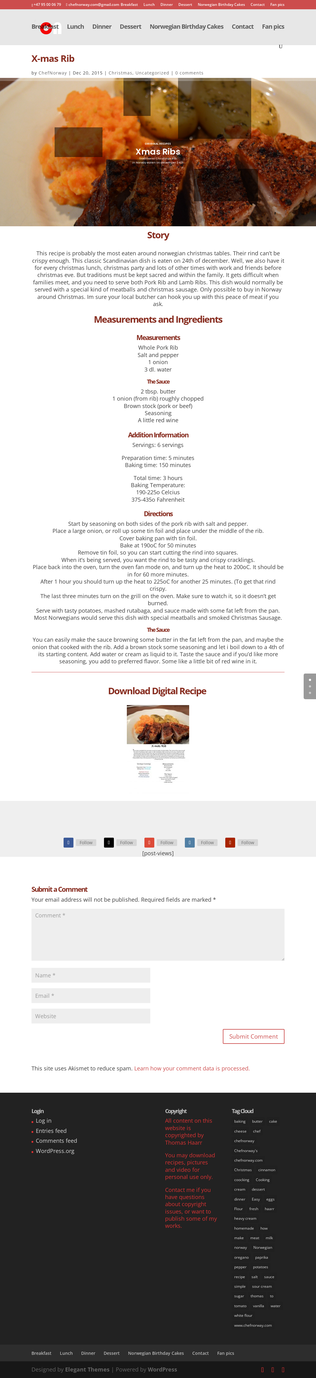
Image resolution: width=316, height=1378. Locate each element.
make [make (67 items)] (239, 1237)
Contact (258, 5)
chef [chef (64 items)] (256, 1131)
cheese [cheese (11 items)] (240, 1131)
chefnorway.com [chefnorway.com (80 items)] (248, 1160)
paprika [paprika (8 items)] (261, 1257)
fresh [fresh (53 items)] (253, 1208)
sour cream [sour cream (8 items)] (262, 1286)
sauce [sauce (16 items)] (269, 1276)
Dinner (166, 5)
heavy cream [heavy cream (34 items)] (245, 1218)
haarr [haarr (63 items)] (269, 1208)
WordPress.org (55, 1151)
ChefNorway (53, 73)
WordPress (162, 1369)
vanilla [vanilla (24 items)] (258, 1305)
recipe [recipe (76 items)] (239, 1276)
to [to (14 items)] (271, 1296)
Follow (86, 842)
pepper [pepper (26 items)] (240, 1267)
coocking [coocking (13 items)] (241, 1179)
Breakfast (129, 5)
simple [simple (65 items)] (240, 1286)
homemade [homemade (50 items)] (244, 1228)
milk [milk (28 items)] (269, 1237)
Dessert (185, 5)
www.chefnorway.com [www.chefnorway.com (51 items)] (253, 1325)
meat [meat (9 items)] (254, 1237)
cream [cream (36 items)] (239, 1189)
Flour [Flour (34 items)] (238, 1208)
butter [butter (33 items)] (257, 1121)
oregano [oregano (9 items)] (241, 1257)
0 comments (189, 73)
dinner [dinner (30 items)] (239, 1199)
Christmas (120, 73)
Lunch (149, 5)
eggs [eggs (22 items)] (270, 1199)
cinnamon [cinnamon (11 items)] (266, 1169)
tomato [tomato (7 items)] (240, 1305)
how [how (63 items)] (264, 1228)
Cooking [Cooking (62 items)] (263, 1179)
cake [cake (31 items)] (273, 1121)
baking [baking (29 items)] (240, 1121)
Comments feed (56, 1140)
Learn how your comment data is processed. (192, 1068)
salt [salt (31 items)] (255, 1276)
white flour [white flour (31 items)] (243, 1315)
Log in (44, 1120)
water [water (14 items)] (276, 1305)
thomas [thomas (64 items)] (257, 1296)
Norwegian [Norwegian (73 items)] (262, 1247)
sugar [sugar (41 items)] (239, 1296)
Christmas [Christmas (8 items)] (243, 1169)
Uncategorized (152, 73)
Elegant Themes (87, 1369)
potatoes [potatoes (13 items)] (260, 1267)
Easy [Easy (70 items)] (256, 1199)
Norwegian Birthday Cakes (221, 5)
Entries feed (51, 1130)
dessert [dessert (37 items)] (258, 1189)
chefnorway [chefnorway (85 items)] (244, 1140)
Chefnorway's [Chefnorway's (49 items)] (246, 1150)
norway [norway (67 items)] (240, 1247)
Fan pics (277, 5)
